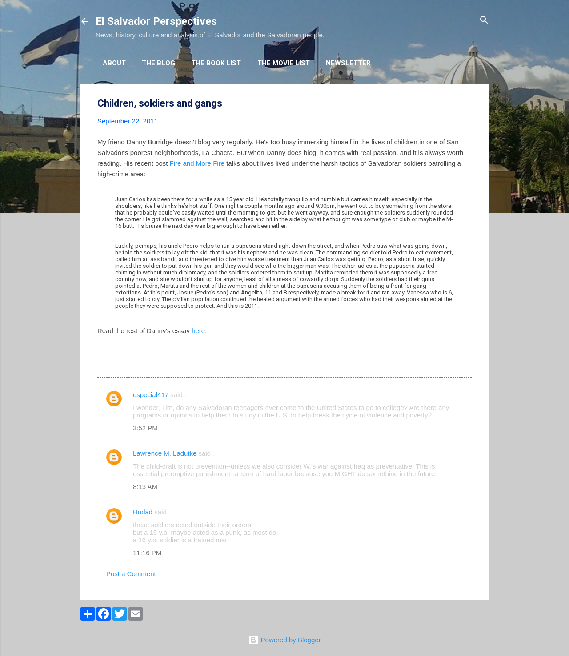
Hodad (142, 512)
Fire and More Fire (197, 163)
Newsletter (348, 63)
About (114, 63)
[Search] (484, 21)
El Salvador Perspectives (156, 21)
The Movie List (283, 63)
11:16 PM (147, 553)
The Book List (216, 63)
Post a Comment (131, 573)
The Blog (158, 63)
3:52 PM (145, 428)
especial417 (150, 394)
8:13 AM (145, 486)
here (198, 330)
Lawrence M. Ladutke (164, 453)
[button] (466, 104)
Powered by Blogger (284, 640)
